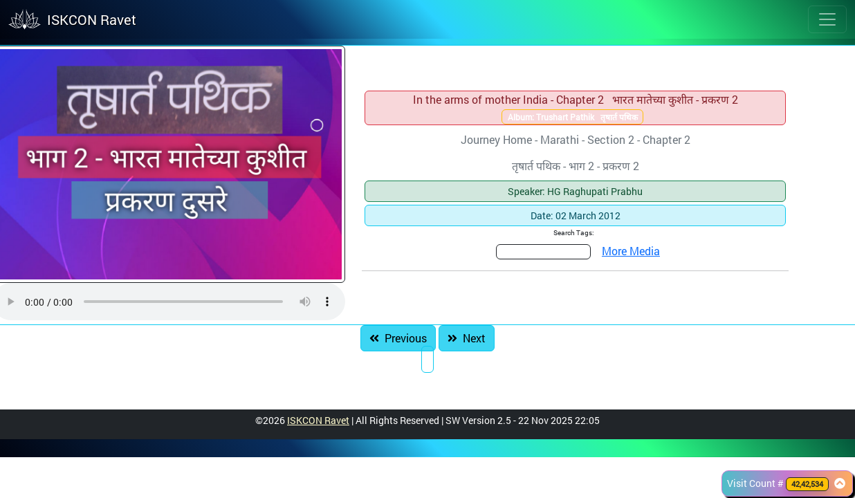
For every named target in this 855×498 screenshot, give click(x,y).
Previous (398, 338)
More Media (631, 250)
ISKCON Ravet (318, 420)
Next (467, 338)
